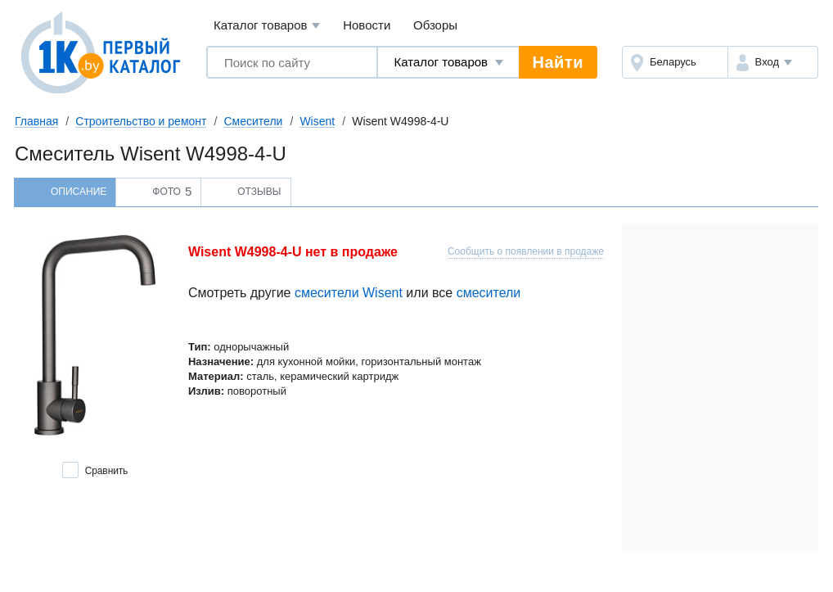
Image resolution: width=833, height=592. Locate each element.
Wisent (317, 121)
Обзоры (435, 25)
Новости (366, 25)
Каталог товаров (267, 26)
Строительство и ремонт (140, 121)
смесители (489, 293)
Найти (558, 62)
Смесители (252, 121)
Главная (36, 121)
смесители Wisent (349, 293)
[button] (772, 62)
